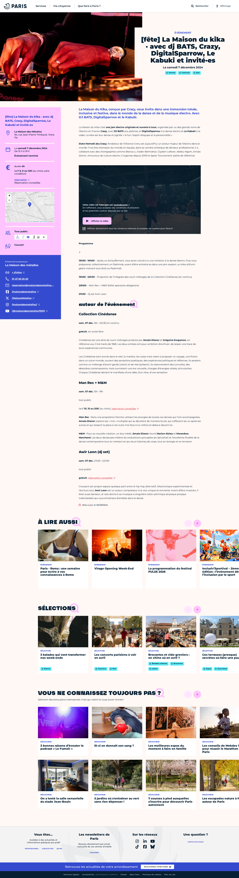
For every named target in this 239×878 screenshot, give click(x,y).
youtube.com (121, 205)
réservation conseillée (124, 408)
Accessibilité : (100, 875)
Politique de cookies (152, 875)
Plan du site (169, 875)
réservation (20, 179)
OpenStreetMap (43, 221)
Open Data (134, 875)
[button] (29, 204)
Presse (124, 875)
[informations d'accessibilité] (30, 237)
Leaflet (29, 221)
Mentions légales (71, 875)
